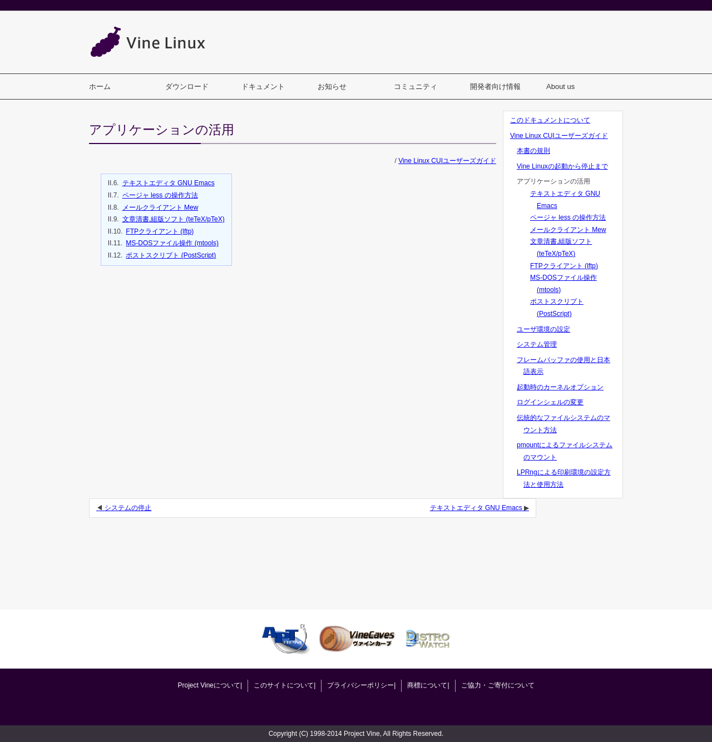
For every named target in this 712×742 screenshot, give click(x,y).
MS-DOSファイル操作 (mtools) (172, 243)
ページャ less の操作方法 (568, 217)
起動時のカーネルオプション (560, 387)
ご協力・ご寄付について (498, 685)
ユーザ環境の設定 (543, 329)
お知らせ (332, 86)
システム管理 (537, 344)
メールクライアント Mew (568, 230)
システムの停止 (128, 508)
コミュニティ (415, 86)
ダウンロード (187, 86)
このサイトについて (284, 685)
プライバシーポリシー (360, 685)
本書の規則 (533, 151)
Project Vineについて (209, 685)
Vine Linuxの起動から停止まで (562, 166)
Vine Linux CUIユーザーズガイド (559, 136)
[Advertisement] (420, 42)
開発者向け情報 (495, 86)
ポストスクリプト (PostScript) (171, 255)
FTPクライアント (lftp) (564, 266)
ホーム (100, 86)
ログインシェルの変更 (550, 402)
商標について (427, 685)
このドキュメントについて (550, 120)
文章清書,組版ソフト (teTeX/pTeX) (173, 219)
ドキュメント (263, 86)
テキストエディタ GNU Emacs (168, 183)
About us (560, 86)
